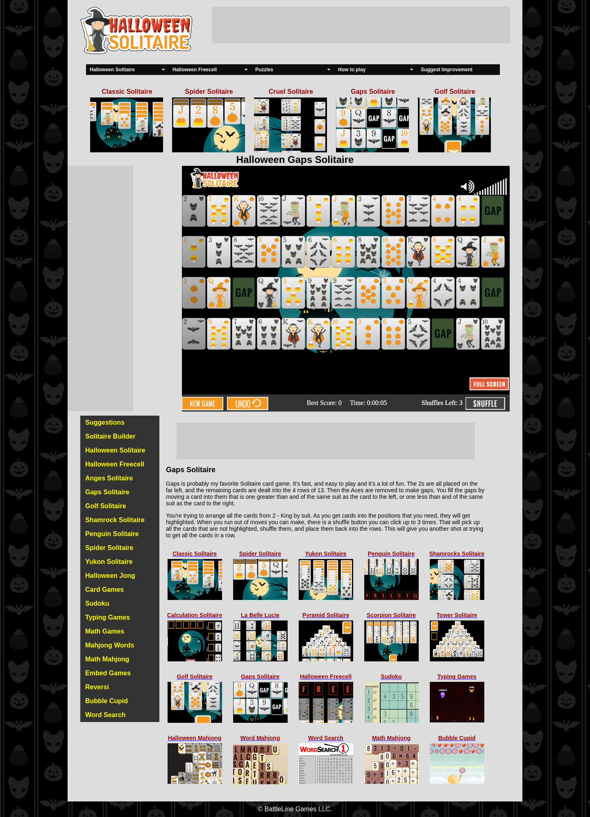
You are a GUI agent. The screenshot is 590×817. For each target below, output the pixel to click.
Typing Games (107, 617)
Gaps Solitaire (107, 492)
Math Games (104, 631)
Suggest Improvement (446, 69)
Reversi (97, 686)
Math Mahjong (107, 659)
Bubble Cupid (106, 700)
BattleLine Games (290, 809)
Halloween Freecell (194, 69)
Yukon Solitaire (109, 561)
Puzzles (264, 69)
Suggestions (105, 422)
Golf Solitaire (105, 505)
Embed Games (108, 673)
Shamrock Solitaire (115, 519)
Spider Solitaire (109, 547)
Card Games (104, 589)
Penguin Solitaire (112, 533)
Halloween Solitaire (112, 69)
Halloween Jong (110, 575)
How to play (351, 69)
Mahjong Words (109, 645)
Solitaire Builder (110, 436)
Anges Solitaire (109, 478)
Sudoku (97, 603)
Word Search (105, 714)
